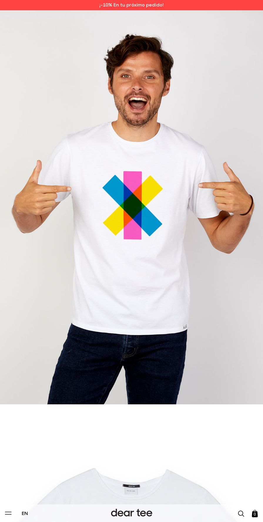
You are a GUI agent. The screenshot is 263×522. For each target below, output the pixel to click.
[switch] (203, 490)
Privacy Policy (75, 477)
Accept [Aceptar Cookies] (127, 511)
